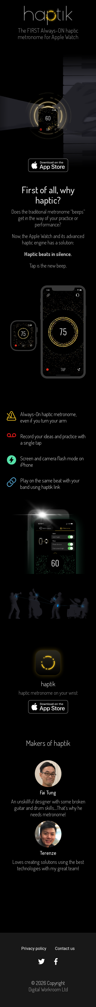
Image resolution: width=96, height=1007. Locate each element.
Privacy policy (33, 948)
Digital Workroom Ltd (48, 989)
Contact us (65, 948)
